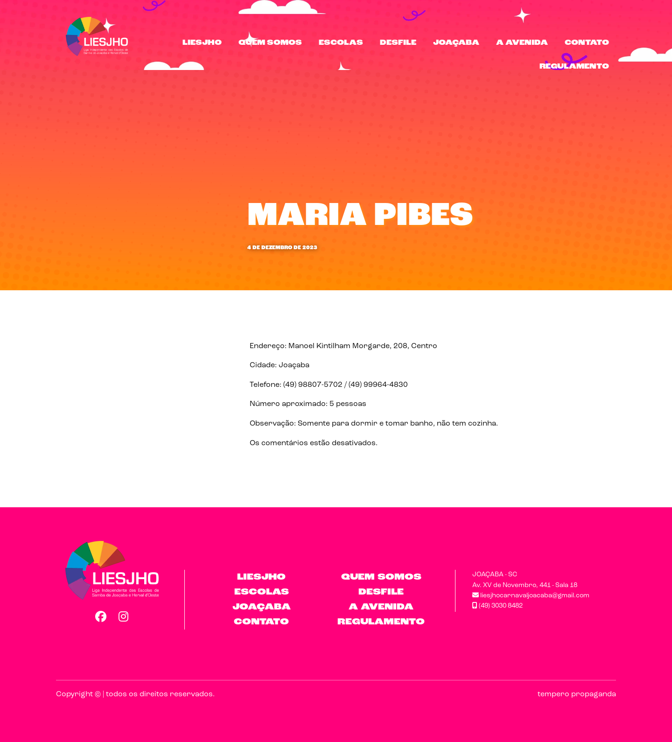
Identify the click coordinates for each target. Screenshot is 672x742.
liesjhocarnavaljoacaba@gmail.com (530, 595)
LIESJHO (202, 43)
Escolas (341, 43)
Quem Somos (270, 43)
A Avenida (522, 43)
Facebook (100, 616)
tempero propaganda (577, 694)
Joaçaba (456, 43)
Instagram (123, 616)
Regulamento (574, 66)
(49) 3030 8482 (497, 605)
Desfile (398, 43)
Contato (587, 43)
